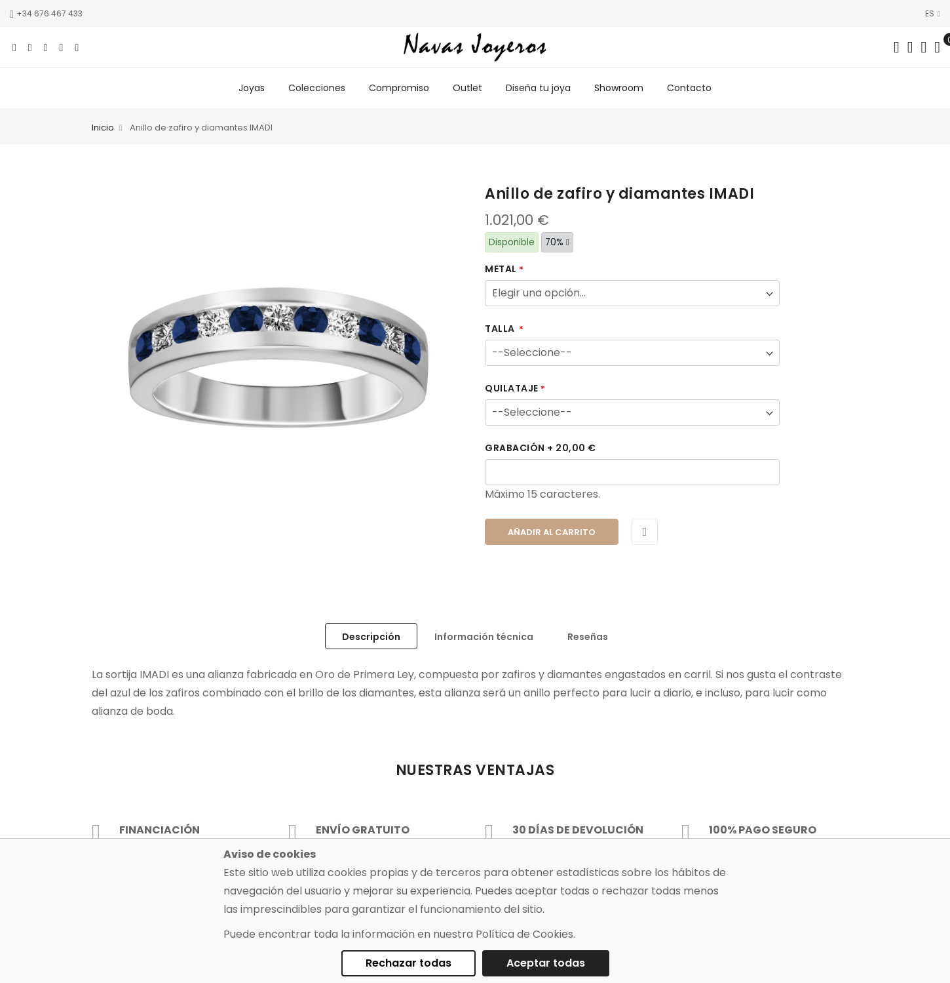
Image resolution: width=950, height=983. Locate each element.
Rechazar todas (408, 963)
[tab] (371, 636)
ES (932, 13)
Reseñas (587, 636)
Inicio (103, 128)
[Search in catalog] (897, 47)
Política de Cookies (524, 934)
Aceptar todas (545, 963)
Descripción (371, 636)
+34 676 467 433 (46, 13)
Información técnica (483, 636)
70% (557, 242)
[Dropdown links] (910, 47)
